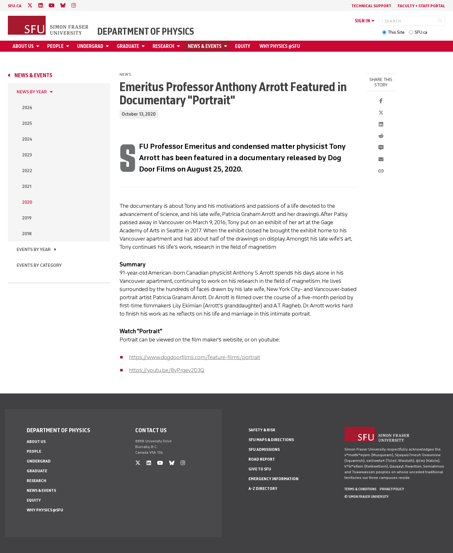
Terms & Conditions (360, 489)
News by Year (32, 92)
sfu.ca (14, 6)
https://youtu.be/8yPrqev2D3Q (166, 370)
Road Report (262, 459)
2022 (27, 170)
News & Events (204, 46)
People (55, 46)
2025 (27, 123)
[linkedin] (40, 6)
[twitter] (29, 6)
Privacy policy (392, 489)
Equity (242, 46)
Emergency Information (274, 478)
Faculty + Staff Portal (421, 6)
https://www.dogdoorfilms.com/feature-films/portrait (194, 357)
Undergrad (90, 46)
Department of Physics (145, 31)
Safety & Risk (262, 430)
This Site (396, 32)
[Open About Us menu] (38, 46)
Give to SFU (260, 469)
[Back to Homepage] (49, 26)
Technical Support (371, 6)
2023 (27, 155)
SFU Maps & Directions (271, 439)
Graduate (128, 46)
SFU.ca (421, 32)
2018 (26, 233)
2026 (27, 107)
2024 (27, 139)
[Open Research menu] (179, 46)
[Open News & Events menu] (226, 46)
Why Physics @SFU (280, 46)
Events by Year (34, 249)
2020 (27, 202)
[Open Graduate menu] (144, 46)
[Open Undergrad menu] (108, 46)
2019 (26, 218)
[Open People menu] (68, 46)
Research (163, 46)
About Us (23, 46)
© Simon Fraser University (366, 496)
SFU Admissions (264, 449)
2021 (26, 186)
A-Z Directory (263, 488)
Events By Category (39, 265)
